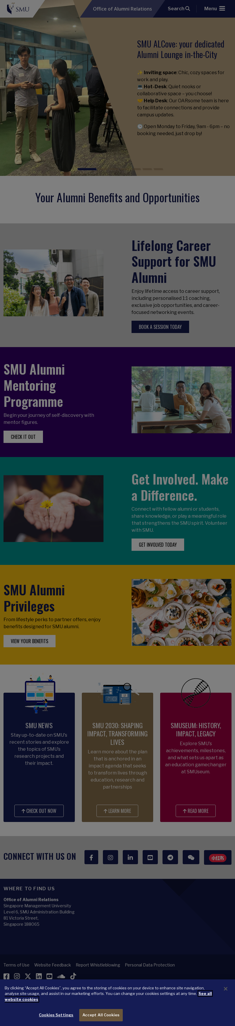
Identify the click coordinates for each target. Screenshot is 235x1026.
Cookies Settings (56, 1019)
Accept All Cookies (101, 1019)
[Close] (225, 993)
